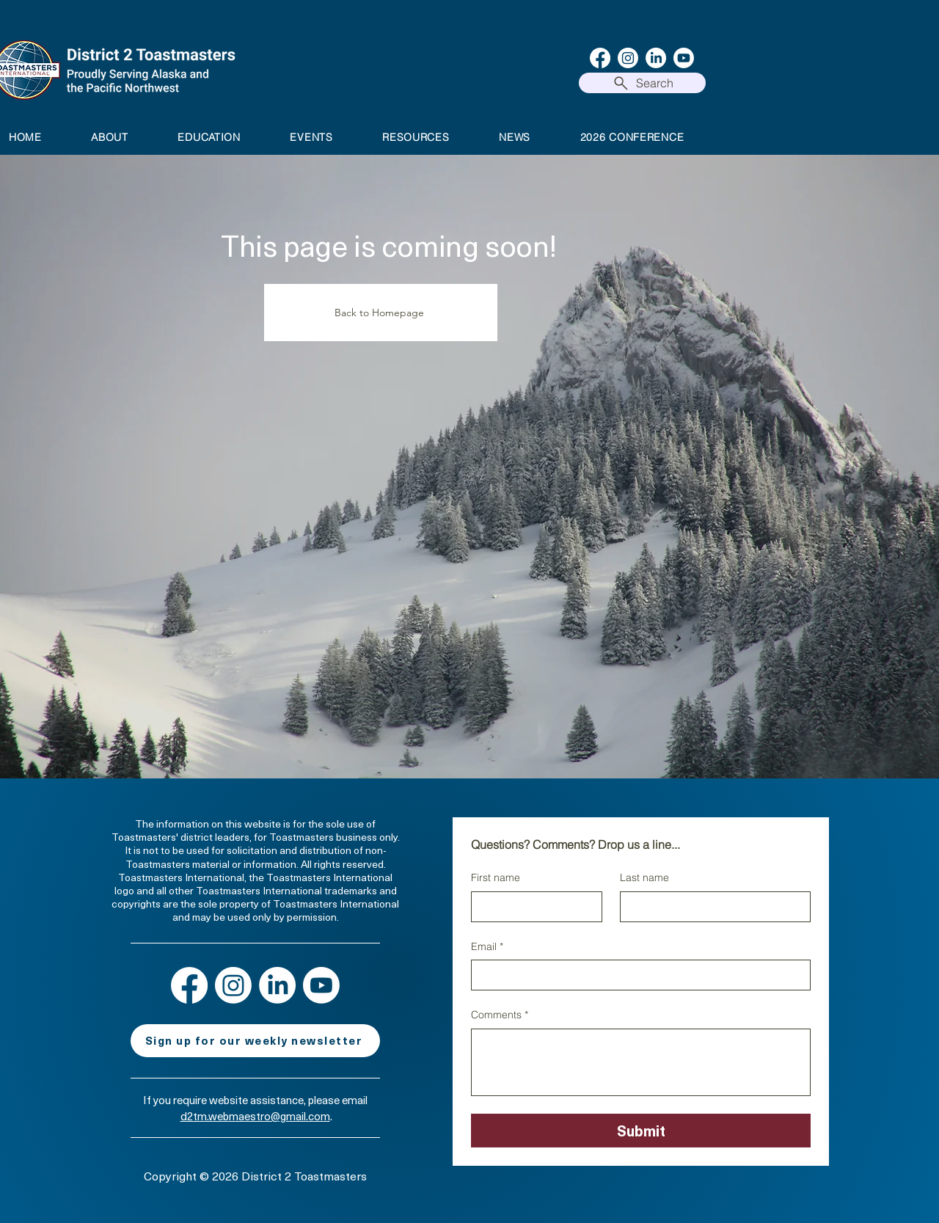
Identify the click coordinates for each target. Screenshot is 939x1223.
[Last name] (711, 906)
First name (495, 877)
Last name (644, 877)
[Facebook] (600, 58)
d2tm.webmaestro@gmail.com (255, 1116)
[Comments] (641, 1062)
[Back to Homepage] (380, 312)
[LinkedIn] (656, 58)
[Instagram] (628, 58)
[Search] (642, 83)
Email (487, 947)
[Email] (636, 975)
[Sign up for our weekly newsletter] (255, 1040)
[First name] (532, 906)
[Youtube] (683, 58)
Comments (499, 1015)
